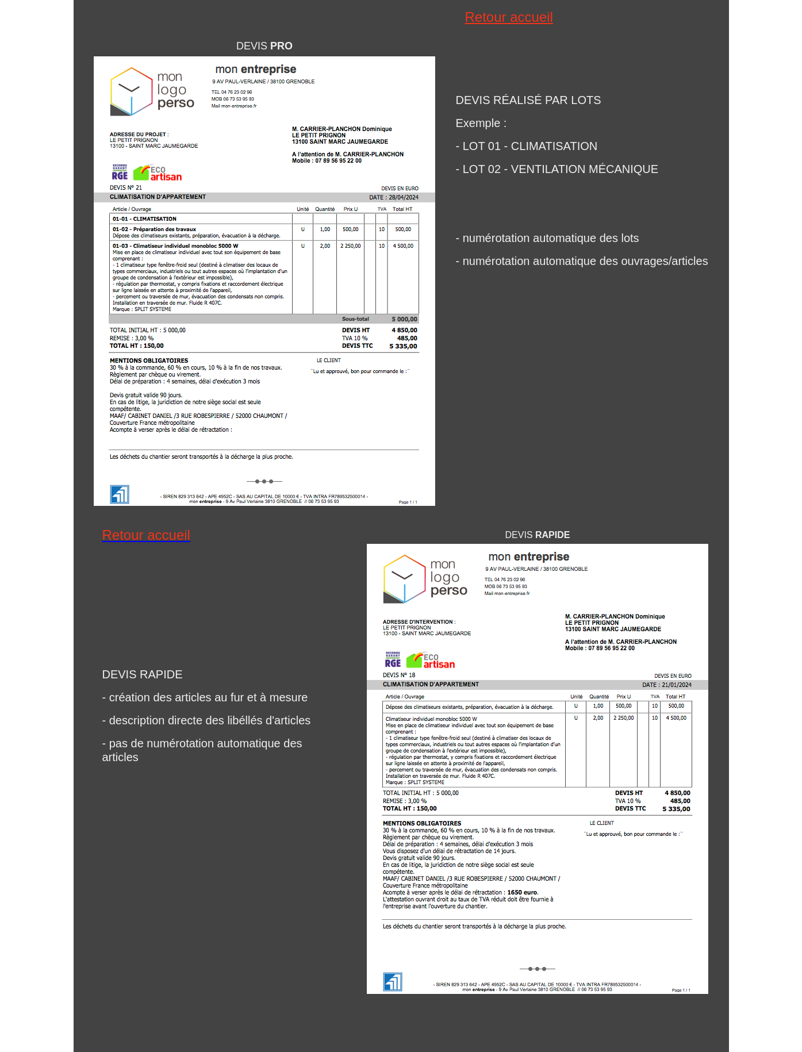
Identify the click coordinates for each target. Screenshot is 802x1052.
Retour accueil (509, 17)
